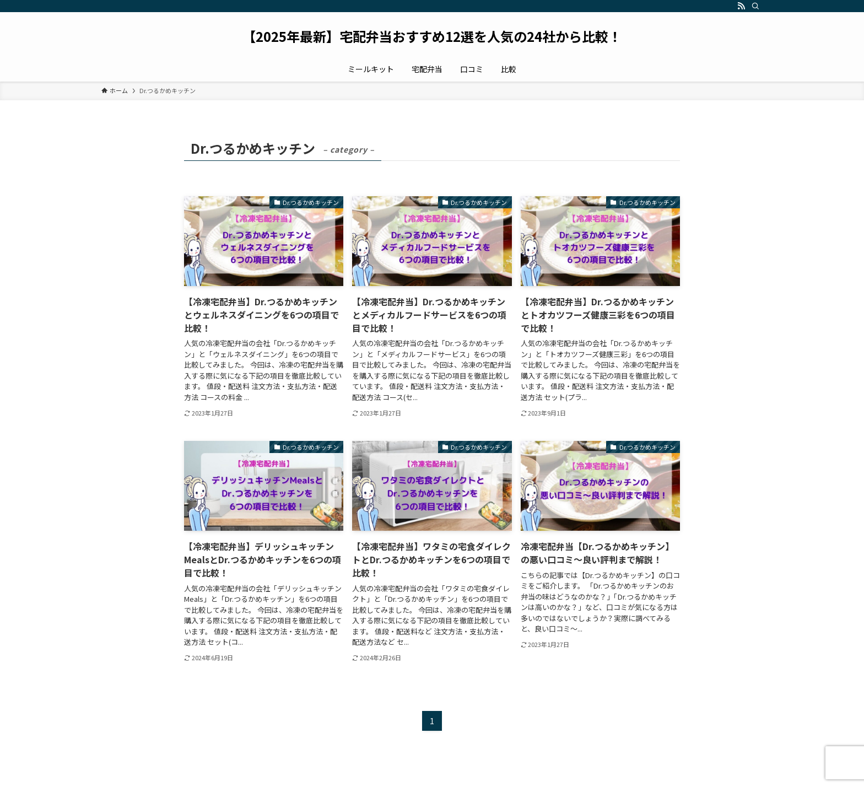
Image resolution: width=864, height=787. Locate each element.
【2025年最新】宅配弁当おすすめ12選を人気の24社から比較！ (432, 36)
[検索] (755, 6)
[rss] (741, 6)
